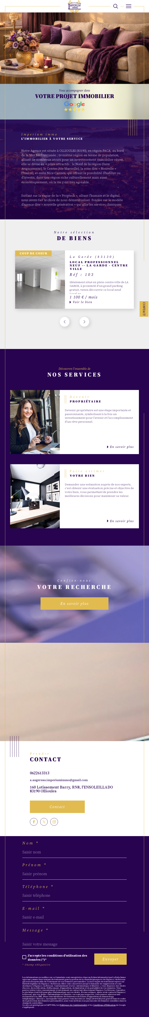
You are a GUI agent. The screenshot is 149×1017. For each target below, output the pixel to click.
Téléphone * (38, 887)
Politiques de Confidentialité (73, 1005)
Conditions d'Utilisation (104, 1005)
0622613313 (39, 773)
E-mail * (33, 908)
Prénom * (34, 865)
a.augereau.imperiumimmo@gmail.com (59, 780)
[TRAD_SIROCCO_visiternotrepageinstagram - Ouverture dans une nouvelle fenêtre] (54, 822)
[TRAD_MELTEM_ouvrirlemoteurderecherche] (115, 6)
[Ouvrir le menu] (129, 6)
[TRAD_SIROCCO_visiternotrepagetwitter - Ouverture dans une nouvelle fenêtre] (44, 822)
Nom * (30, 843)
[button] (84, 322)
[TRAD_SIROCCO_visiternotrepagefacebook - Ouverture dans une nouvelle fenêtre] (34, 822)
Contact (144, 309)
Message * (35, 930)
